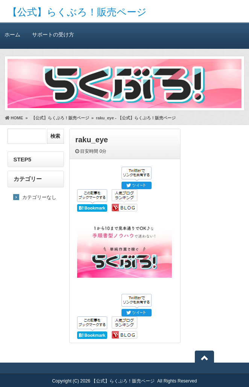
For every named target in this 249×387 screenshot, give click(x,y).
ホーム (12, 34)
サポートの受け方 (53, 34)
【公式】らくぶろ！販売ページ (77, 12)
